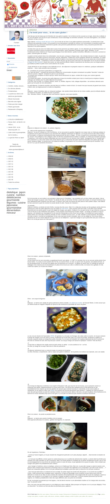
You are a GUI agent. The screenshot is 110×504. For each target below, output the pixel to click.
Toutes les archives (13, 182)
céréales (57, 496)
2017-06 (10, 177)
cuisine (11, 195)
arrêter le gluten (74, 496)
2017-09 (10, 169)
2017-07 (10, 174)
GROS (52, 336)
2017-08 (10, 172)
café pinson (51, 496)
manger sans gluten (33, 496)
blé (86, 496)
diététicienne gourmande (14, 198)
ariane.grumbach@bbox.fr (16, 149)
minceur (11, 212)
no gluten (41, 496)
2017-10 (10, 166)
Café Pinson (64, 208)
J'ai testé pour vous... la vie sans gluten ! (48, 32)
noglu (45, 496)
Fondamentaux (12, 91)
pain (80, 496)
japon (22, 192)
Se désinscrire (12, 67)
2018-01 (10, 159)
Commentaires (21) (92, 494)
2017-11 (10, 164)
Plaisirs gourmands (13, 107)
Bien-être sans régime (14, 101)
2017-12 (10, 161)
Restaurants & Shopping (15, 109)
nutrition (20, 195)
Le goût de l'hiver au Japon (16, 137)
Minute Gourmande (13, 99)
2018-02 (10, 156)
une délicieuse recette (75, 303)
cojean (90, 496)
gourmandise (14, 207)
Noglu (52, 390)
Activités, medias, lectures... (16, 86)
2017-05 (10, 179)
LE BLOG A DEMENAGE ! (16, 119)
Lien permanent (81, 494)
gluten (103, 494)
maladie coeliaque (65, 496)
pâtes (83, 496)
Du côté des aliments (14, 88)
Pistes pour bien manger (15, 104)
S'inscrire (10, 64)
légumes (11, 202)
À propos (16, 42)
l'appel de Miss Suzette (35, 62)
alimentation (13, 210)
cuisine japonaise (16, 204)
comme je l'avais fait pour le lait (45, 42)
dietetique (12, 192)
